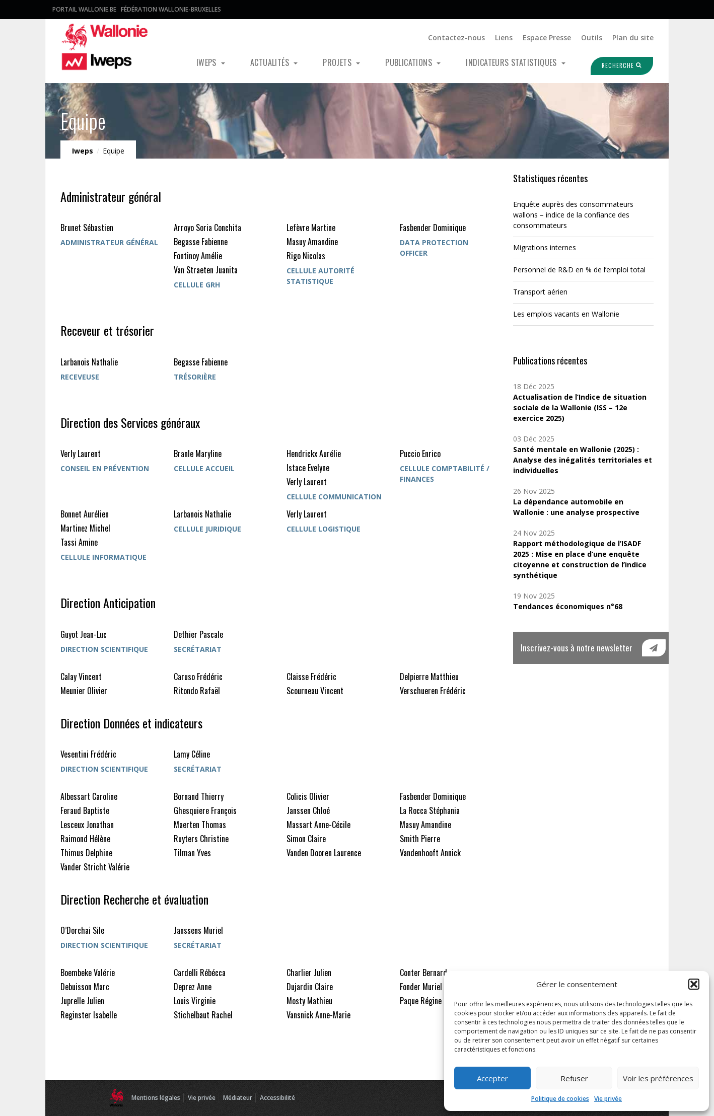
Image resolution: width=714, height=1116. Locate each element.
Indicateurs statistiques (512, 62)
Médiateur (237, 1097)
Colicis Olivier (308, 796)
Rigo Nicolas (306, 255)
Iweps (207, 62)
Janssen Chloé (308, 810)
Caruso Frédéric (198, 676)
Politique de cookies (560, 1098)
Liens (504, 37)
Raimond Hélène (85, 838)
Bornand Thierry (199, 796)
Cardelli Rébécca (200, 972)
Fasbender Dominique (433, 227)
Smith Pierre (420, 838)
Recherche (616, 65)
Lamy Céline (192, 754)
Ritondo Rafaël (197, 690)
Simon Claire (306, 838)
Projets (338, 62)
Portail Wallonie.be (84, 9)
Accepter (492, 1078)
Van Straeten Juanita (206, 269)
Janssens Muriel (198, 930)
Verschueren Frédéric (433, 690)
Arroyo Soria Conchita (207, 227)
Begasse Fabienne (201, 241)
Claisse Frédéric (311, 676)
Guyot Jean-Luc (83, 634)
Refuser (574, 1078)
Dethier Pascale (198, 634)
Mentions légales (155, 1097)
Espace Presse (547, 37)
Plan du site (633, 37)
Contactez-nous (456, 37)
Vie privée (608, 1098)
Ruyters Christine (201, 838)
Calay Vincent (81, 676)
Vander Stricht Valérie (94, 866)
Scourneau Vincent (315, 690)
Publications (409, 62)
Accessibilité (277, 1097)
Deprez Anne (192, 986)
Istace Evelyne (308, 467)
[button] (694, 984)
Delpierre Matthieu (429, 676)
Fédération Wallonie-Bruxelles (171, 9)
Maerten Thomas (200, 824)
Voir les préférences (658, 1078)
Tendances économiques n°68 (567, 606)
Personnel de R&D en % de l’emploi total (579, 269)
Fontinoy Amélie (198, 255)
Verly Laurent (80, 453)
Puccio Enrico (420, 453)
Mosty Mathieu (309, 1000)
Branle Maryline (198, 453)
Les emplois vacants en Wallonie (566, 314)
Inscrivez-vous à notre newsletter (576, 647)
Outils (591, 37)
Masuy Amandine (312, 241)
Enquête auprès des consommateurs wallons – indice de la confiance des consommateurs (573, 214)
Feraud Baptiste (84, 810)
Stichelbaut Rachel (203, 1014)
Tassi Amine (79, 542)
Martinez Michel (85, 528)
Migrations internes (544, 247)
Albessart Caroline (88, 796)
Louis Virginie (195, 1000)
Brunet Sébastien (86, 227)
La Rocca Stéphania (430, 810)
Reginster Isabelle (88, 1014)
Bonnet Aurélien (84, 513)
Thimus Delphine (86, 852)
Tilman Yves (192, 852)
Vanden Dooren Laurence (324, 852)
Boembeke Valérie (87, 972)
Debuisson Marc (84, 986)
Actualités (270, 62)
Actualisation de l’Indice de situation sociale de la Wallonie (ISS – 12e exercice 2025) (580, 407)
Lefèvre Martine (311, 227)
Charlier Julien (309, 972)
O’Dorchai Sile (82, 930)
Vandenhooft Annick (430, 852)
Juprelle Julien (82, 1000)
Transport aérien (540, 291)
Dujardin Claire (310, 986)
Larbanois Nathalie (89, 361)
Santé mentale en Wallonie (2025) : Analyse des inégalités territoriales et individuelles (582, 459)
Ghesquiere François (205, 810)
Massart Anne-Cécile (318, 824)
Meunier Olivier (83, 690)
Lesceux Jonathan (87, 824)
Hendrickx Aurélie (314, 453)
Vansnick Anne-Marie (318, 1014)
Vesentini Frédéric (88, 754)
